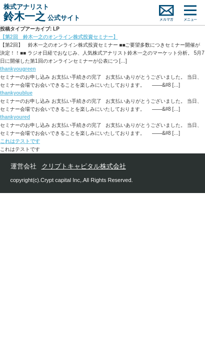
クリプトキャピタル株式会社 (84, 166)
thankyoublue (16, 93)
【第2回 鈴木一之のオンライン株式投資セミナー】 (59, 37)
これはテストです (20, 141)
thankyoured (15, 117)
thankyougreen (18, 69)
